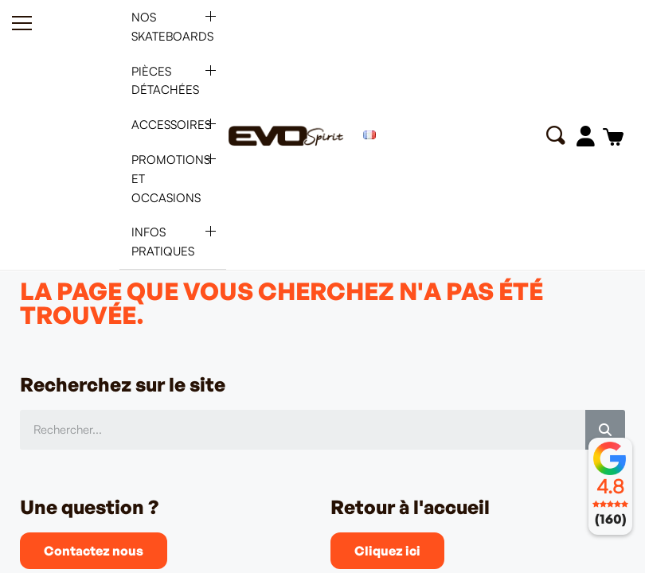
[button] (555, 136)
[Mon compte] (585, 136)
